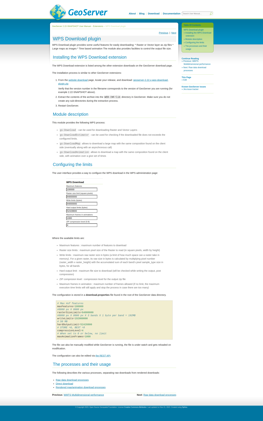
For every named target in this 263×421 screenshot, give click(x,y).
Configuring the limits (194, 42)
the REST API (102, 355)
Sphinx (184, 407)
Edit (185, 80)
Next (173, 32)
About (132, 13)
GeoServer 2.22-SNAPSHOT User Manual (71, 26)
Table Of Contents (192, 25)
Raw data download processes (72, 380)
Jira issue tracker (191, 89)
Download (154, 13)
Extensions (98, 26)
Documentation (171, 13)
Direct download (64, 383)
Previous (163, 32)
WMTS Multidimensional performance (84, 395)
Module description (193, 39)
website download (78, 80)
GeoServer (78, 12)
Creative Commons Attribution (135, 407)
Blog (142, 13)
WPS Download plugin (194, 30)
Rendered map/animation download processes (81, 387)
